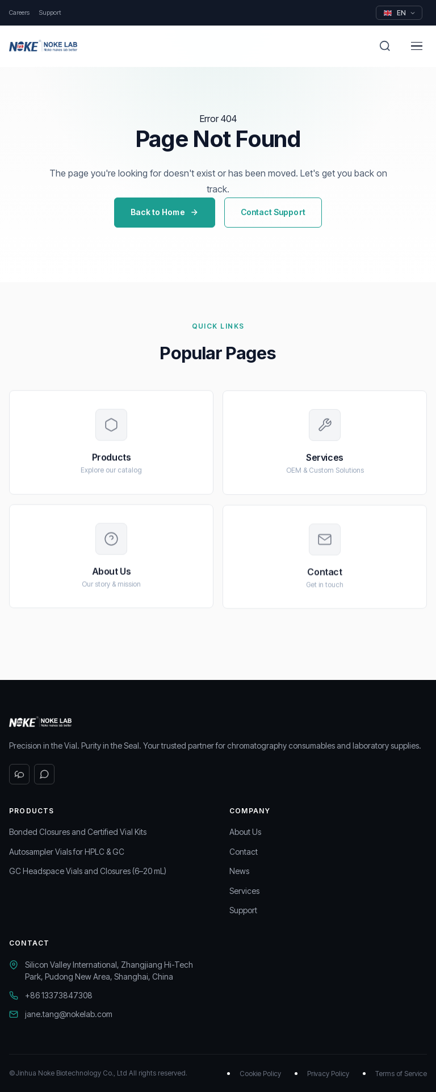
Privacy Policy (328, 1073)
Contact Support (273, 212)
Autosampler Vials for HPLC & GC (66, 851)
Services (244, 891)
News (239, 871)
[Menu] (416, 46)
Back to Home (165, 212)
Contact (243, 851)
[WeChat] (19, 774)
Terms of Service (401, 1073)
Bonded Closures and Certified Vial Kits (77, 832)
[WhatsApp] (44, 774)
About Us (245, 832)
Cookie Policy (260, 1073)
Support (50, 12)
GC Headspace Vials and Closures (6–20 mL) (87, 871)
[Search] (384, 45)
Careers (19, 12)
